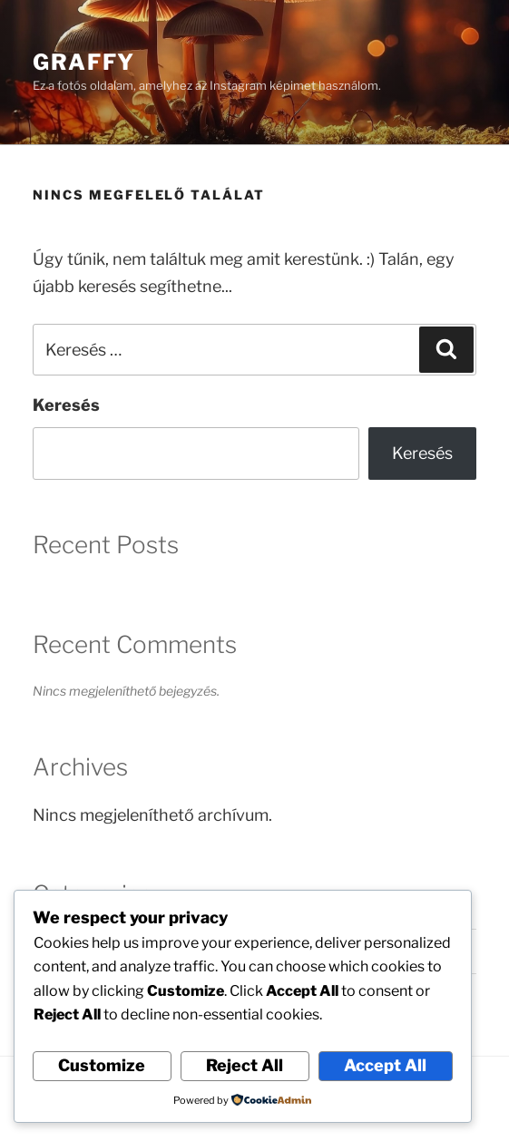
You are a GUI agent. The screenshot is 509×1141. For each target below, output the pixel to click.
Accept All (385, 1065)
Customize (101, 1065)
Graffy (84, 62)
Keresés (66, 404)
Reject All (244, 1065)
